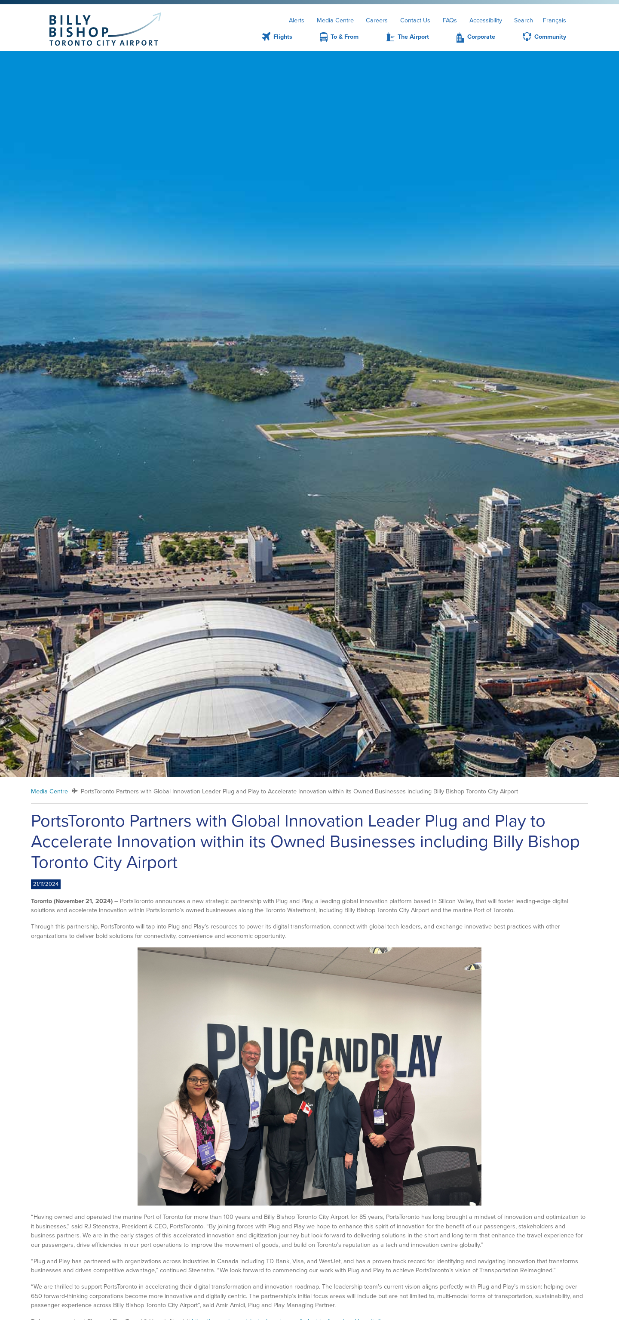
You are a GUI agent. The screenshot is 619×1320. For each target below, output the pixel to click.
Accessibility (485, 20)
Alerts (296, 20)
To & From (345, 36)
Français (554, 20)
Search (523, 20)
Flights (282, 36)
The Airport (413, 36)
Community (550, 36)
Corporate (481, 36)
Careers (377, 20)
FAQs (450, 20)
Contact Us (415, 20)
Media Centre (335, 20)
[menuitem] (267, 37)
